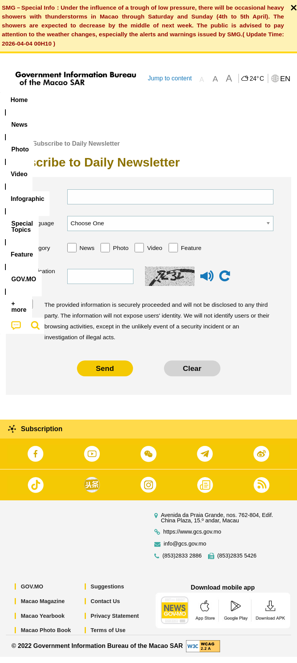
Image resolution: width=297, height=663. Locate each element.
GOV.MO (32, 593)
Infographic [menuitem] (156, 100)
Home (14, 149)
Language (40, 229)
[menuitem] (49, 100)
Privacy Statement (114, 622)
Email (33, 202)
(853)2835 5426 (237, 562)
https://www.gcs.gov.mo (192, 538)
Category (38, 253)
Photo (120, 253)
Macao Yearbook (43, 622)
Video (154, 253)
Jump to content (170, 78)
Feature (191, 253)
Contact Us (105, 607)
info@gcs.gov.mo (185, 550)
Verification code (39, 282)
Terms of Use (107, 636)
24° (256, 79)
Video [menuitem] (116, 100)
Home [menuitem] (18, 100)
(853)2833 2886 (182, 562)
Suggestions (107, 593)
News (87, 253)
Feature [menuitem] (257, 100)
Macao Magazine (43, 607)
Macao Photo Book (46, 636)
